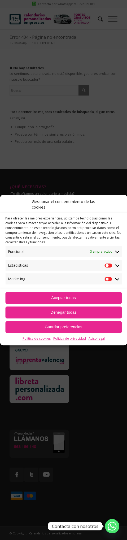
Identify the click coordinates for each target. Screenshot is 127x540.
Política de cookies (37, 338)
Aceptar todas (63, 297)
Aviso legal (97, 338)
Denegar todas (63, 312)
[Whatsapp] (112, 526)
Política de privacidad (69, 338)
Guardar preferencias (63, 327)
